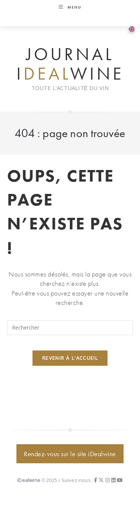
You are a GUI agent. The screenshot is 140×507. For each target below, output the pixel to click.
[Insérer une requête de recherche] (70, 327)
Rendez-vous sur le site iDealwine (70, 453)
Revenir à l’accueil (70, 358)
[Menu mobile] (70, 7)
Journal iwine (70, 64)
